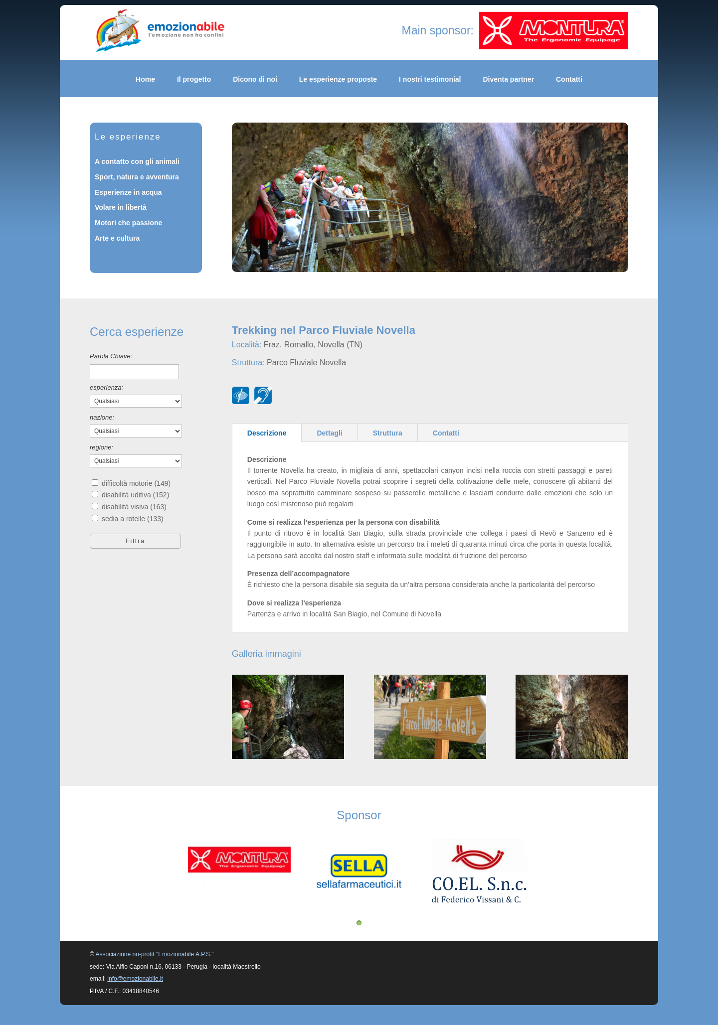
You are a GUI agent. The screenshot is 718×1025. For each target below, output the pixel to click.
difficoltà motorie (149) (136, 483)
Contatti (569, 79)
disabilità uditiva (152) (135, 495)
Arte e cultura (117, 238)
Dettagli (329, 433)
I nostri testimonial (430, 79)
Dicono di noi (255, 79)
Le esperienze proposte (338, 79)
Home (145, 79)
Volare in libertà (121, 207)
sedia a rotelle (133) (133, 519)
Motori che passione (128, 223)
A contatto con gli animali (137, 161)
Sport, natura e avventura (137, 177)
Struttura (387, 433)
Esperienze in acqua (128, 192)
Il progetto (194, 79)
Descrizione (267, 433)
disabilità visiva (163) (134, 507)
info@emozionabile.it (135, 978)
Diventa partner (508, 79)
